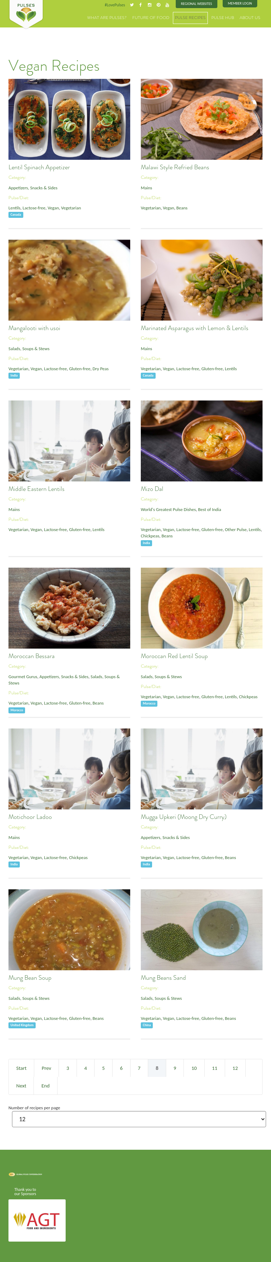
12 (235, 1068)
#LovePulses (117, 4)
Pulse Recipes (196, 17)
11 (214, 1068)
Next (21, 1085)
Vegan (52, 207)
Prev (46, 1068)
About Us (251, 17)
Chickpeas (150, 535)
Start (21, 1068)
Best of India (208, 509)
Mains (146, 187)
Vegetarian (69, 207)
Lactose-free (33, 207)
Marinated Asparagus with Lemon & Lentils (194, 328)
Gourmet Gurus (22, 676)
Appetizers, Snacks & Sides (32, 187)
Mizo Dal (152, 489)
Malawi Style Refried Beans (175, 167)
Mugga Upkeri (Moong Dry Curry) (184, 817)
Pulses (26, 15)
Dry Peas (98, 368)
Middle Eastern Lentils (36, 489)
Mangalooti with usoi (34, 328)
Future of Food (160, 17)
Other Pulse (233, 529)
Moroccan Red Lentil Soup (174, 656)
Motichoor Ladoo (30, 817)
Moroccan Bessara (31, 656)
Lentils (14, 207)
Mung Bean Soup (30, 978)
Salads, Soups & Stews (28, 348)
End (45, 1085)
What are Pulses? (120, 17)
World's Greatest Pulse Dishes (167, 509)
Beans (180, 207)
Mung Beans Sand (163, 978)
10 (194, 1068)
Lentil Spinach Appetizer (39, 167)
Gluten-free (77, 368)
